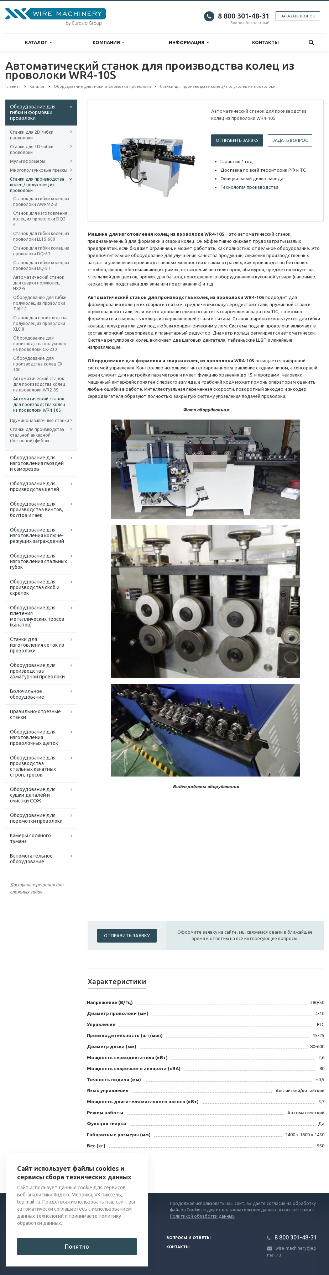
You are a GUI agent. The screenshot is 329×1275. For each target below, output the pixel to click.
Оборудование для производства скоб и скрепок (34, 587)
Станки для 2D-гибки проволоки (31, 135)
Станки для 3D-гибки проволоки (31, 149)
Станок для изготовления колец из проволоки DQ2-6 (40, 219)
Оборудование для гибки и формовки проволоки (33, 112)
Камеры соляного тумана (30, 838)
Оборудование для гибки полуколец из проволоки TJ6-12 (40, 303)
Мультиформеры (27, 161)
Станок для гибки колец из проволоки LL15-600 (41, 236)
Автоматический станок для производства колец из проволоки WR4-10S (39, 404)
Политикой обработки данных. (202, 1216)
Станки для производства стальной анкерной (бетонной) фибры (37, 435)
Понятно (77, 1246)
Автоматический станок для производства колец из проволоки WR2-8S (39, 384)
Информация (189, 42)
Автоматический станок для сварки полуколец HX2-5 (38, 283)
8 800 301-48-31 (244, 16)
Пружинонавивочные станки (39, 420)
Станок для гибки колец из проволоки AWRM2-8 (41, 201)
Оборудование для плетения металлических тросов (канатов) (37, 616)
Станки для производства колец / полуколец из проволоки (37, 185)
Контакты (265, 42)
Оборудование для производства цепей (34, 486)
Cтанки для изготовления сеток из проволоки (37, 644)
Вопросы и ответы (188, 1238)
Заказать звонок (298, 16)
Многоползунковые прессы (38, 170)
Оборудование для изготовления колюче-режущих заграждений (37, 535)
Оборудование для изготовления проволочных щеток (34, 737)
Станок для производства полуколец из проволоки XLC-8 (40, 323)
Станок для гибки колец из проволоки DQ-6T (41, 251)
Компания (108, 42)
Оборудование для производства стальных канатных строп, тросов (33, 766)
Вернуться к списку (116, 1170)
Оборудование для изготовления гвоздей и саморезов (37, 463)
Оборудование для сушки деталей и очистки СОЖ (33, 795)
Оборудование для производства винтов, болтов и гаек (36, 509)
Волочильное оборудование (27, 694)
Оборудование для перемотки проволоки (36, 818)
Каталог (38, 42)
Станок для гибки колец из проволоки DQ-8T (41, 265)
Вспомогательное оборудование (31, 858)
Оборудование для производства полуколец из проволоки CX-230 (39, 344)
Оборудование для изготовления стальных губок (38, 561)
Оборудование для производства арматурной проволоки (37, 670)
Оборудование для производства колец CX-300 (38, 364)
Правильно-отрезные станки (35, 714)
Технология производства (249, 187)
